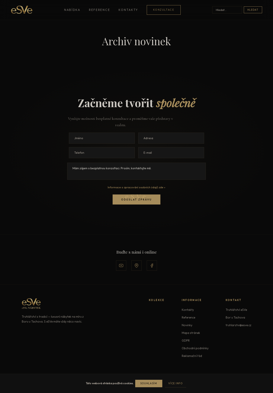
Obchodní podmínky (195, 348)
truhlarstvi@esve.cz (238, 325)
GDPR (186, 340)
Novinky (187, 325)
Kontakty (128, 10)
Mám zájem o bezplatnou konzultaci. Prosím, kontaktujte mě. (136, 171)
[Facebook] (152, 265)
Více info (175, 383)
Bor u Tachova (235, 317)
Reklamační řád (192, 356)
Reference (99, 10)
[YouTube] (121, 265)
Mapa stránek (191, 333)
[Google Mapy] (136, 265)
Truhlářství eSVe (236, 310)
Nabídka (72, 10)
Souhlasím (148, 383)
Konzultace (163, 9)
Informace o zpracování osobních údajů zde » (136, 187)
